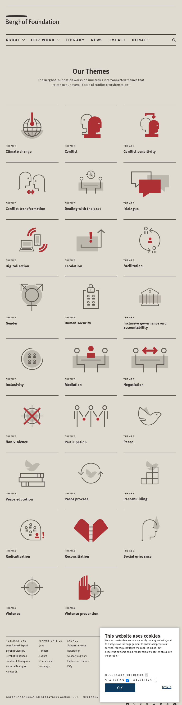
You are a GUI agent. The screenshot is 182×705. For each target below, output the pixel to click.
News (97, 39)
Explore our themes (78, 661)
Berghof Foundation (32, 20)
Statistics (114, 680)
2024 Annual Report (17, 645)
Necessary (124, 675)
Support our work (77, 656)
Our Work (43, 39)
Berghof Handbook (16, 656)
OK (120, 687)
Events (43, 656)
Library (75, 39)
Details (167, 687)
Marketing (142, 680)
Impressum (90, 697)
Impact (117, 39)
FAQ (69, 666)
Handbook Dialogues (18, 661)
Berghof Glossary (15, 650)
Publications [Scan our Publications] (16, 640)
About (13, 39)
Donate (140, 39)
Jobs (41, 645)
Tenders (44, 650)
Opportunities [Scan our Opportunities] (50, 640)
